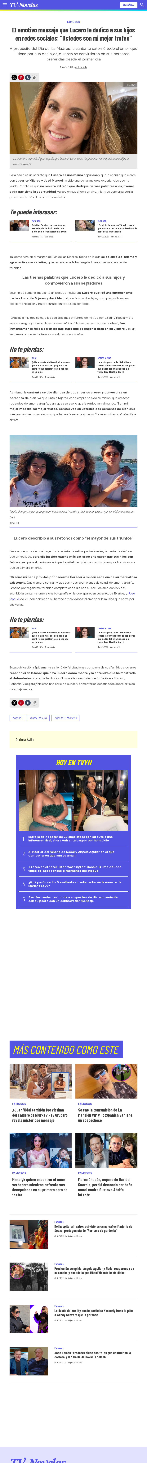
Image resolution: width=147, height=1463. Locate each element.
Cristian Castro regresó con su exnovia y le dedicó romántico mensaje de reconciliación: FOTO (49, 228)
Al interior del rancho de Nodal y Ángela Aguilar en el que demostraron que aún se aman (71, 853)
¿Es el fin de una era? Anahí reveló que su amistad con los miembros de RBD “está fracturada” (117, 228)
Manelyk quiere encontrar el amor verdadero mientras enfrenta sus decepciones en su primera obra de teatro (39, 1187)
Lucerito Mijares (65, 718)
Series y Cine (104, 358)
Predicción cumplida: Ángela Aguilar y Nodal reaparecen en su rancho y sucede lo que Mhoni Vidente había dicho (94, 1270)
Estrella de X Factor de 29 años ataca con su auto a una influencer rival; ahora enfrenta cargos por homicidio (70, 838)
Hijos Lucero (38, 718)
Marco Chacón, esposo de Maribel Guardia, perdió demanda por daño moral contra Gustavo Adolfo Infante (105, 1187)
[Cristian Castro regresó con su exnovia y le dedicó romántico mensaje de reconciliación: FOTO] (19, 225)
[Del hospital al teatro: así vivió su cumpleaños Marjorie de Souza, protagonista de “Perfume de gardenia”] (29, 1234)
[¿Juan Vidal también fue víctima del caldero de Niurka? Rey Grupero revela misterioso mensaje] (41, 1081)
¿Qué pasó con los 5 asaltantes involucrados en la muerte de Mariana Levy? (75, 884)
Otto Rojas (49, 236)
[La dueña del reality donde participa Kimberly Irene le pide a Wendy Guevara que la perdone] (29, 1319)
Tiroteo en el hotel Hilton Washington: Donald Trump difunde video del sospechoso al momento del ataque (74, 868)
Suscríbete (128, 4)
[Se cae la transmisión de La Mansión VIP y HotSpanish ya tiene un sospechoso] (106, 1081)
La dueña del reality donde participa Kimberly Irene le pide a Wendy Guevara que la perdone (93, 1313)
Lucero (17, 718)
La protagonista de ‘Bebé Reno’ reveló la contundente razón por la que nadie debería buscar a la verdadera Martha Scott (116, 366)
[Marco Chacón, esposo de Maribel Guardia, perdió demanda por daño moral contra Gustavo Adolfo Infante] (106, 1150)
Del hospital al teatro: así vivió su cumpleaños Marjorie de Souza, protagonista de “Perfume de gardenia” (93, 1228)
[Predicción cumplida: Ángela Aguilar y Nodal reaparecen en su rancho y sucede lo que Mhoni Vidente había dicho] (29, 1277)
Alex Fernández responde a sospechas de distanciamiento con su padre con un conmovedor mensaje (73, 899)
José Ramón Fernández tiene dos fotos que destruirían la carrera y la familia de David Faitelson (92, 1355)
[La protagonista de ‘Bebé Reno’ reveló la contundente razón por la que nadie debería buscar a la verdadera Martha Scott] (85, 362)
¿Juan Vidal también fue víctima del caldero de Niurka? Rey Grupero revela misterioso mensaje (40, 1114)
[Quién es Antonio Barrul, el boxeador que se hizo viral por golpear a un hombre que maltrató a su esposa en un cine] (19, 362)
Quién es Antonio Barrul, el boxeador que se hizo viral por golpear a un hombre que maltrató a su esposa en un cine (51, 366)
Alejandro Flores (75, 1236)
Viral (34, 358)
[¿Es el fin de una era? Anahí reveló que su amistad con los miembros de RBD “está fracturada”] (85, 225)
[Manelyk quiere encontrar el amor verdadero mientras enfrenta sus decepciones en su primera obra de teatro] (41, 1150)
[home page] (24, 5)
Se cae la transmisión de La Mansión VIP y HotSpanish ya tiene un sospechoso (105, 1114)
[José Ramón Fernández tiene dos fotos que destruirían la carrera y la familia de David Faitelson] (29, 1361)
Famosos (73, 22)
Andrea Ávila (81, 67)
